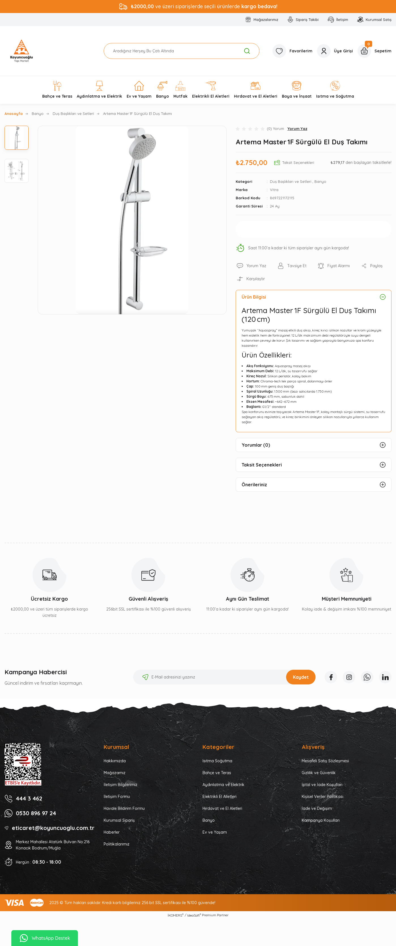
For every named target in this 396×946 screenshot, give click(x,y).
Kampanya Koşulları (321, 820)
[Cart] (374, 51)
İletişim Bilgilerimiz (120, 784)
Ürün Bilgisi (254, 297)
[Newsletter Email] (224, 677)
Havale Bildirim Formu (124, 808)
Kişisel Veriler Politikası (322, 796)
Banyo (320, 181)
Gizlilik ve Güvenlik (319, 772)
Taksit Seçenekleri (262, 465)
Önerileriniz (254, 484)
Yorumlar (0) (256, 445)
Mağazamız (114, 772)
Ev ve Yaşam (215, 832)
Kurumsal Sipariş (119, 820)
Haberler (112, 832)
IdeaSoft (194, 915)
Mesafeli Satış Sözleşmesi (325, 760)
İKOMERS (176, 915)
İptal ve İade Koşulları (322, 784)
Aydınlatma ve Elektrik (223, 784)
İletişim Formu (117, 796)
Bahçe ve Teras (217, 772)
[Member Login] (335, 51)
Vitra (274, 189)
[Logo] (22, 51)
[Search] (182, 51)
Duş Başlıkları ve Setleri (290, 181)
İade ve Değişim (317, 808)
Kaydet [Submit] (301, 677)
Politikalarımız (116, 844)
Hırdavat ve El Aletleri (222, 808)
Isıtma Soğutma (217, 760)
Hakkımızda (115, 760)
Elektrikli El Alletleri (220, 796)
